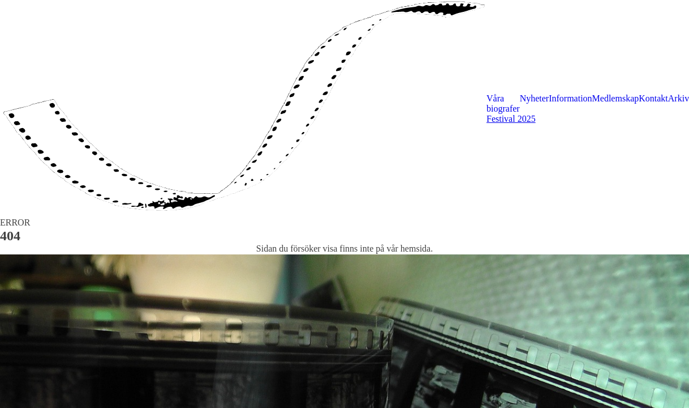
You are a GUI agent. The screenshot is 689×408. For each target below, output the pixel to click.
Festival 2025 (511, 119)
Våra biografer (503, 103)
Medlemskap (615, 98)
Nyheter (534, 98)
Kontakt (653, 98)
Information (570, 98)
